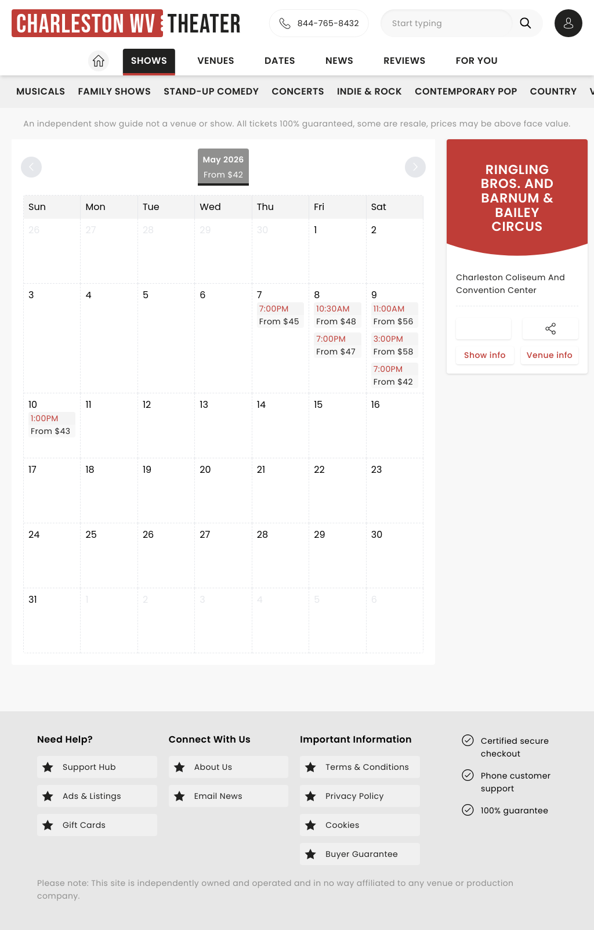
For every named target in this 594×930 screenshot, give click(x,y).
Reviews (404, 60)
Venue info (550, 355)
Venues (215, 60)
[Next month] (415, 167)
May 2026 (223, 167)
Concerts (297, 91)
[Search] (528, 23)
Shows (149, 60)
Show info (485, 355)
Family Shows (114, 91)
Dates (280, 60)
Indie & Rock (369, 91)
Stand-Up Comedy (211, 91)
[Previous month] (31, 167)
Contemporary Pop (466, 91)
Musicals (40, 91)
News (339, 60)
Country (553, 91)
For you (477, 60)
